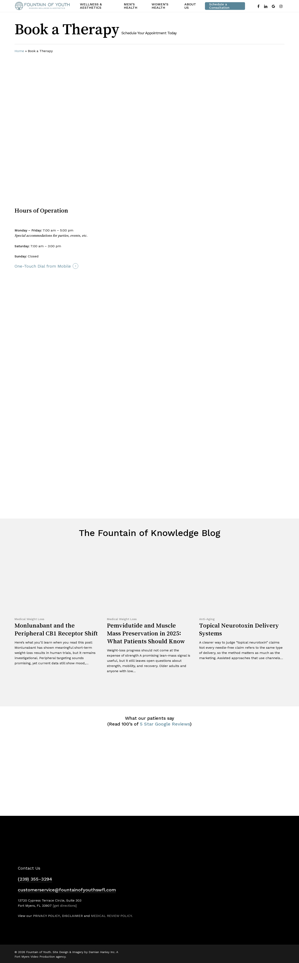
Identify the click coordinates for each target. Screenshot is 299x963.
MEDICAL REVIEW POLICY (111, 916)
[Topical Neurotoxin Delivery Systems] (241, 608)
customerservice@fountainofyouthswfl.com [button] (67, 889)
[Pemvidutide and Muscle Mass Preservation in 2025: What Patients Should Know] (149, 615)
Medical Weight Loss (29, 619)
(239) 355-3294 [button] (35, 879)
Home (19, 51)
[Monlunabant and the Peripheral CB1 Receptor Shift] (57, 611)
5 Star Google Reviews (165, 724)
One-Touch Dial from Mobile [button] (43, 266)
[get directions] (65, 906)
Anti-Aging (207, 619)
